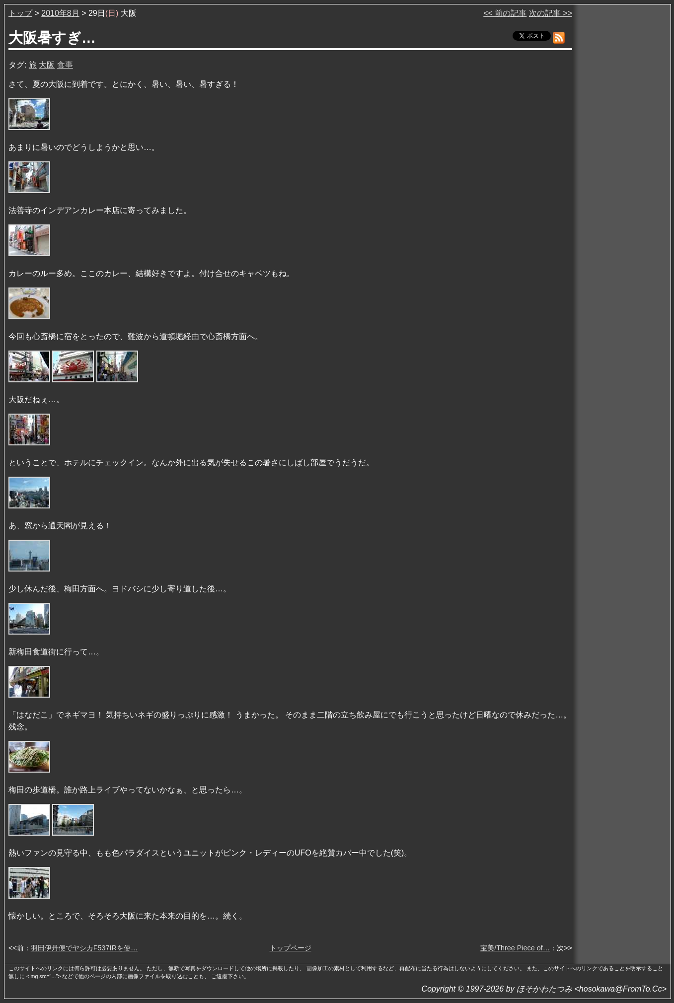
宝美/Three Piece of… (515, 948)
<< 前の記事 (504, 13)
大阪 (47, 65)
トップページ (290, 948)
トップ (20, 13)
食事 (65, 65)
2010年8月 (60, 13)
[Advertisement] (622, 158)
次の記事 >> (550, 13)
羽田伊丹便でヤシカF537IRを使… (84, 948)
